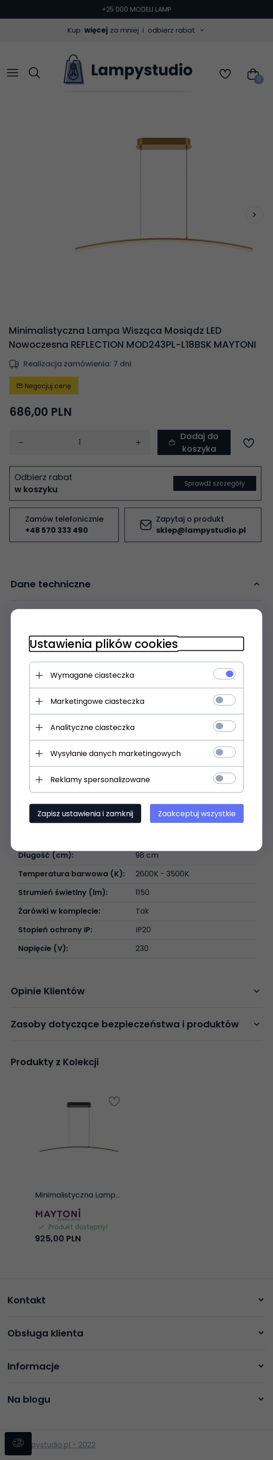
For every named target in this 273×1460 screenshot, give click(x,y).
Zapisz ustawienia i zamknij (85, 813)
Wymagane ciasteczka (92, 675)
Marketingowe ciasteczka (97, 701)
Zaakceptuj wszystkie (197, 813)
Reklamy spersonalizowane (100, 779)
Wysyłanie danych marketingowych (115, 753)
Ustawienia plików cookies (103, 644)
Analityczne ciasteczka (92, 727)
